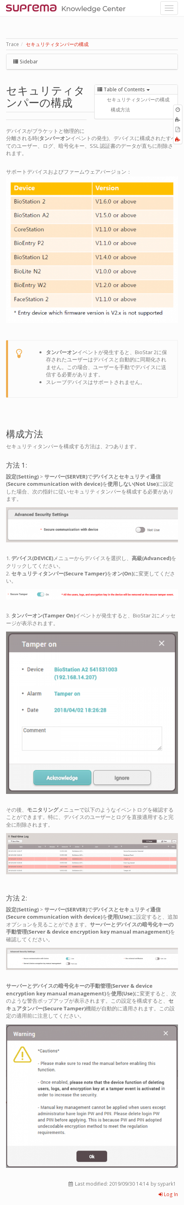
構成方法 (120, 109)
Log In (168, 1194)
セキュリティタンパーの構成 (57, 44)
